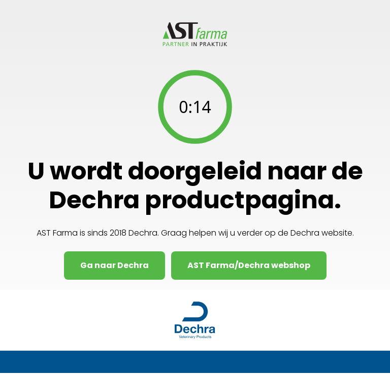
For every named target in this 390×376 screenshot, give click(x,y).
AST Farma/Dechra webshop (248, 265)
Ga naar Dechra (114, 265)
